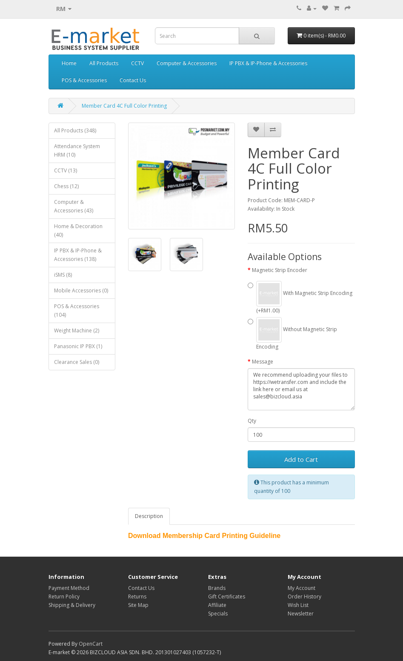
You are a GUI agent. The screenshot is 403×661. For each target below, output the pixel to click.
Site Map (138, 605)
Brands (217, 588)
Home (69, 63)
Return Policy (64, 596)
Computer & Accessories (187, 63)
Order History (304, 596)
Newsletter (301, 613)
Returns (137, 596)
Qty (252, 420)
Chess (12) (66, 186)
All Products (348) (75, 130)
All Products (103, 63)
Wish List (298, 605)
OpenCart (91, 643)
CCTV (137, 63)
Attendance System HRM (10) (77, 150)
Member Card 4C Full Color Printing (124, 105)
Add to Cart (301, 459)
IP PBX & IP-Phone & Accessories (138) (78, 255)
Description (149, 516)
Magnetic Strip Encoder (279, 270)
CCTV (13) (65, 170)
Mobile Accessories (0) (81, 290)
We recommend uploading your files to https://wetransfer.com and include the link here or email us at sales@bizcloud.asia (301, 389)
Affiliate (217, 605)
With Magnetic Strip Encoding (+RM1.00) (300, 297)
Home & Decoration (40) (78, 230)
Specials (218, 613)
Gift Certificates (226, 596)
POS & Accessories (84, 80)
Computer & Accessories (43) (73, 206)
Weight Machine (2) (76, 330)
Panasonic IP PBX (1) (78, 346)
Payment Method (69, 588)
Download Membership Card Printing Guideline (204, 535)
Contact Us (133, 80)
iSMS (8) (63, 274)
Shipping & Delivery (72, 605)
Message (262, 361)
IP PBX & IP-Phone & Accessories (268, 63)
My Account (301, 588)
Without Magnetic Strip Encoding (292, 333)
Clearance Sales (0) (76, 362)
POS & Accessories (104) (76, 310)
